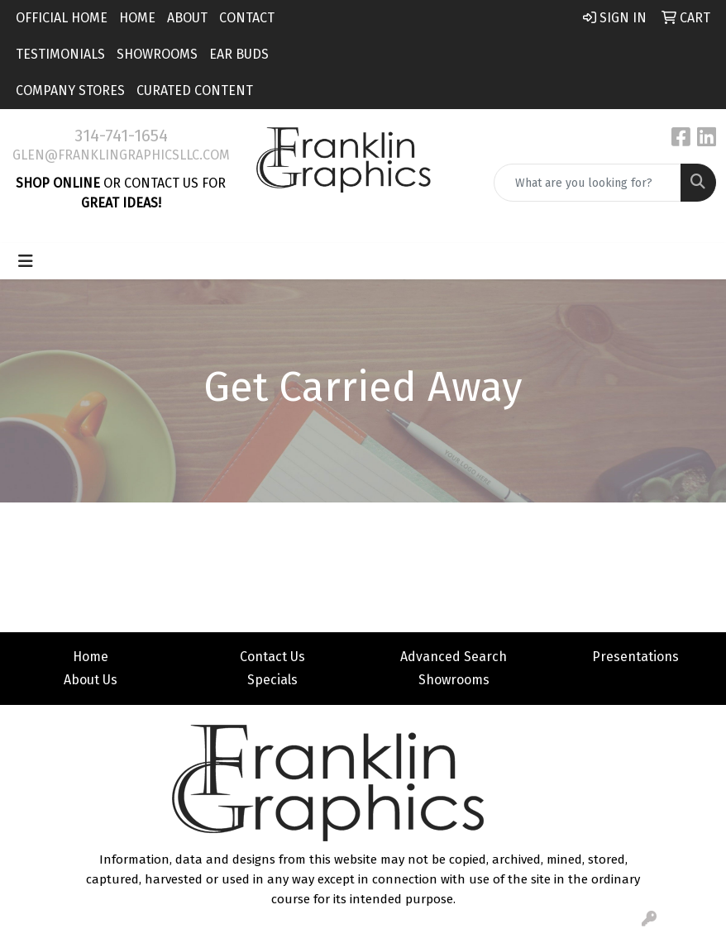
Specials (272, 680)
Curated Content (194, 90)
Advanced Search (453, 656)
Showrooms (157, 54)
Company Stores (70, 90)
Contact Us (272, 656)
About (187, 18)
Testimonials (60, 54)
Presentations (635, 656)
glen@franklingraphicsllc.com (121, 155)
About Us (90, 680)
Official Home (61, 18)
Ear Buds (239, 54)
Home (137, 18)
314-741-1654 (121, 135)
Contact (247, 18)
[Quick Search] (587, 183)
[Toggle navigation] (25, 261)
